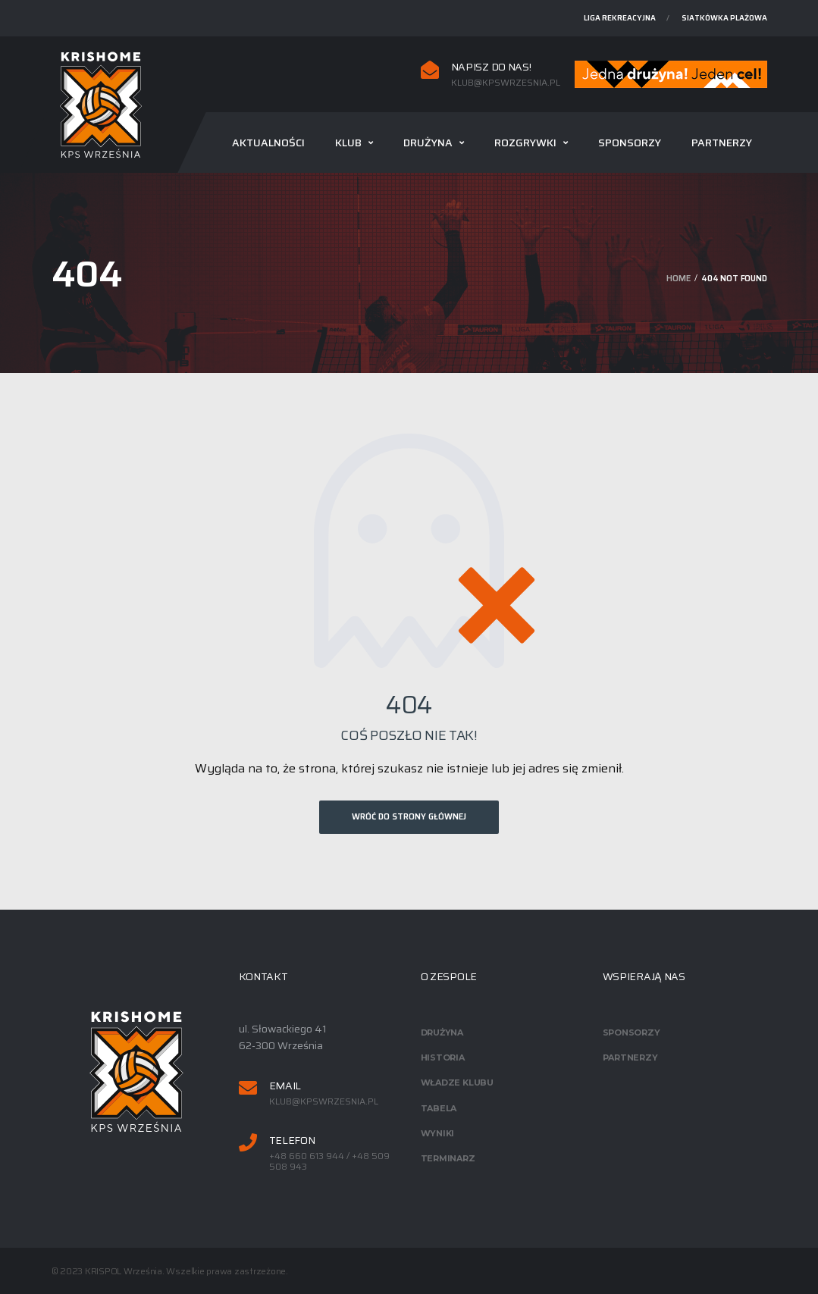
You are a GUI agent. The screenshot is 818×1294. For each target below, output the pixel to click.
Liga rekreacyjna (620, 17)
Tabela (439, 1108)
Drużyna (428, 142)
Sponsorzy (629, 142)
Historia (443, 1057)
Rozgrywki (525, 142)
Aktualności (268, 142)
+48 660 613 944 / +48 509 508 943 (329, 1162)
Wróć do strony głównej (409, 816)
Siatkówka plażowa (724, 17)
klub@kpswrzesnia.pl (505, 82)
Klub (348, 142)
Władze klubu (457, 1082)
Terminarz (448, 1158)
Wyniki (438, 1133)
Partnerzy (721, 142)
